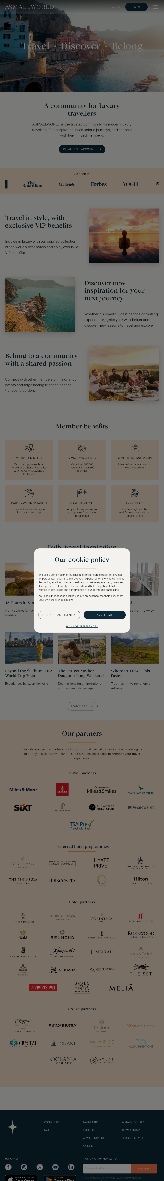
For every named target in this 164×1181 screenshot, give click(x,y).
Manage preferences (82, 626)
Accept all (105, 614)
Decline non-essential (59, 614)
